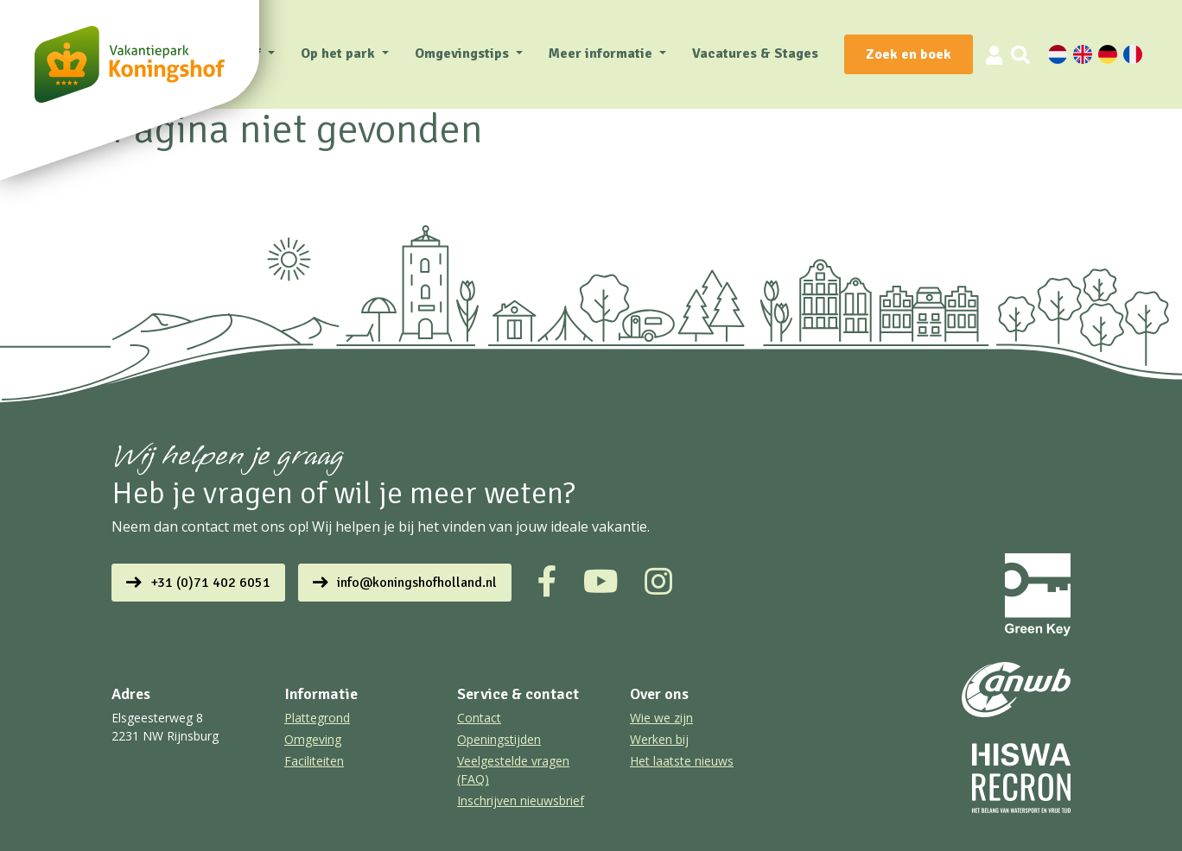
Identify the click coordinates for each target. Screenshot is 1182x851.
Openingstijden (499, 739)
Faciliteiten (314, 761)
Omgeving (312, 739)
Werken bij (659, 739)
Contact (479, 717)
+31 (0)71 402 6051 (210, 582)
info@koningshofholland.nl (417, 582)
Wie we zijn (661, 717)
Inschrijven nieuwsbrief (520, 800)
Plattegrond (317, 717)
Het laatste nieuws (682, 761)
